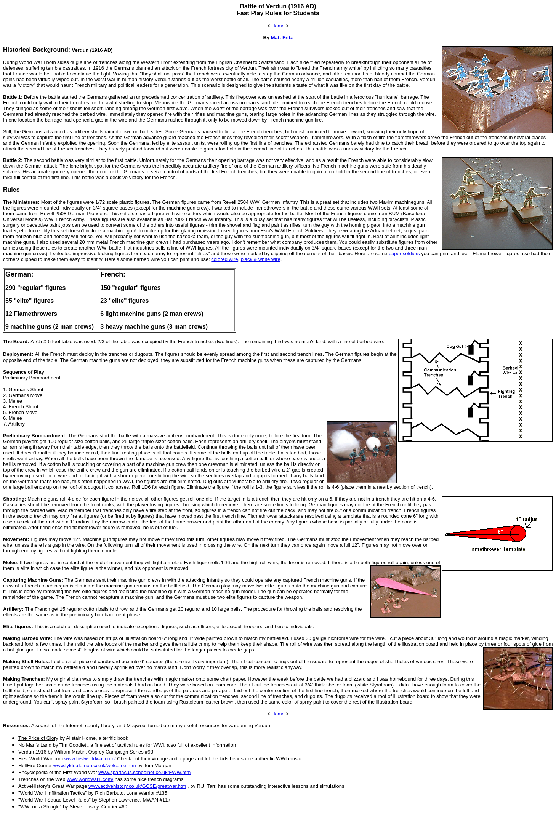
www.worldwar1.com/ (90, 779)
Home (278, 26)
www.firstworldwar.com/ (90, 759)
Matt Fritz (282, 37)
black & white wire (260, 259)
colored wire (224, 259)
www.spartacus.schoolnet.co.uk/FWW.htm (144, 772)
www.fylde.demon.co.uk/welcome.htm (94, 765)
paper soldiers (404, 253)
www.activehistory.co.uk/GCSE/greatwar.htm (137, 786)
